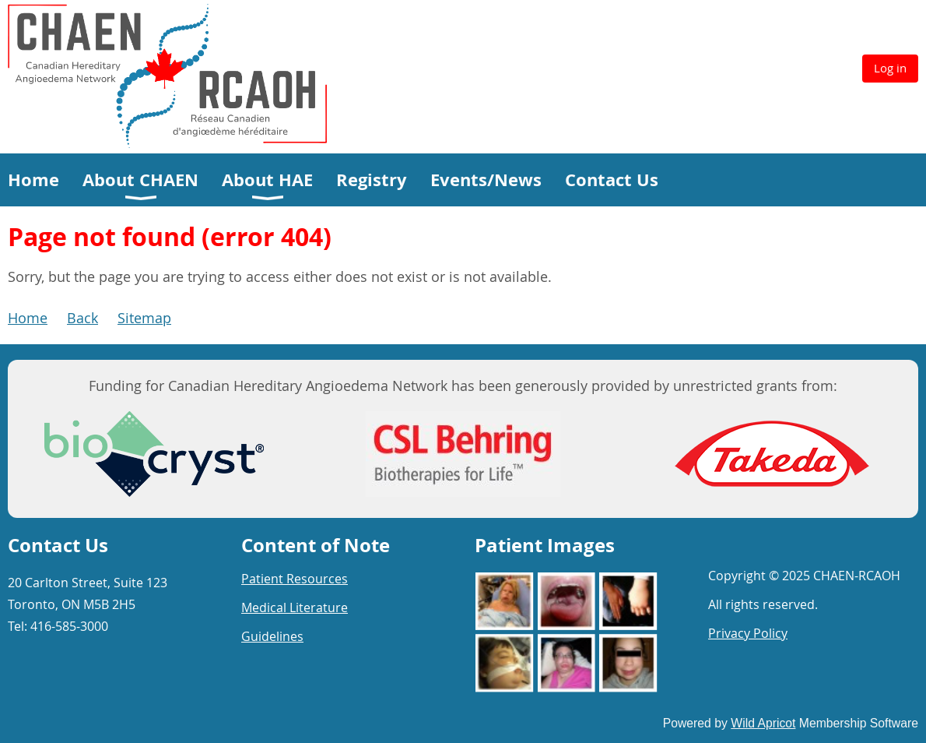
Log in (890, 68)
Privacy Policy (747, 633)
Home (27, 317)
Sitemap (144, 317)
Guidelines (272, 636)
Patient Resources (294, 578)
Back (82, 317)
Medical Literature (294, 607)
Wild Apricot (763, 723)
